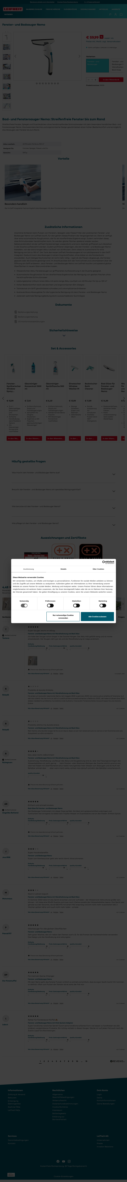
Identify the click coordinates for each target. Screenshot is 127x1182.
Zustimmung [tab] (28, 569)
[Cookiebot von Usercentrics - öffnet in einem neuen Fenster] (104, 562)
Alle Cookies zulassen (97, 616)
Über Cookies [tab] (98, 569)
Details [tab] (63, 569)
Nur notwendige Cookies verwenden (63, 616)
